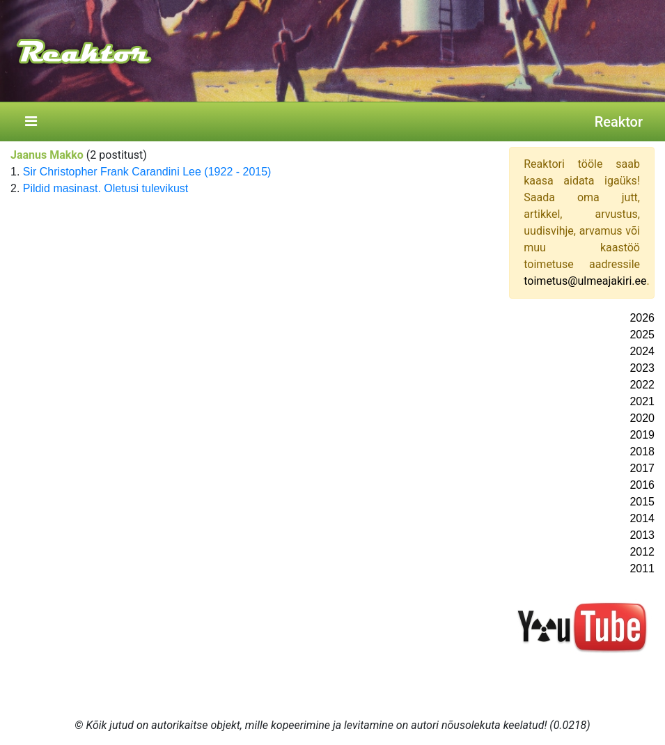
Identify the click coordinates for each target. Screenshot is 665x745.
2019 (642, 435)
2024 (642, 351)
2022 (642, 385)
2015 (642, 502)
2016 (642, 485)
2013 (642, 535)
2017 (642, 468)
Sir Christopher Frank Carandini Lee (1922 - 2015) (147, 172)
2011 (642, 568)
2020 (642, 418)
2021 (642, 401)
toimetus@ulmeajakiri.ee (585, 281)
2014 (642, 518)
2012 (642, 552)
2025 (642, 334)
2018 (642, 451)
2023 (642, 368)
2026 (642, 318)
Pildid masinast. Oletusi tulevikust (105, 188)
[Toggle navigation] (30, 122)
